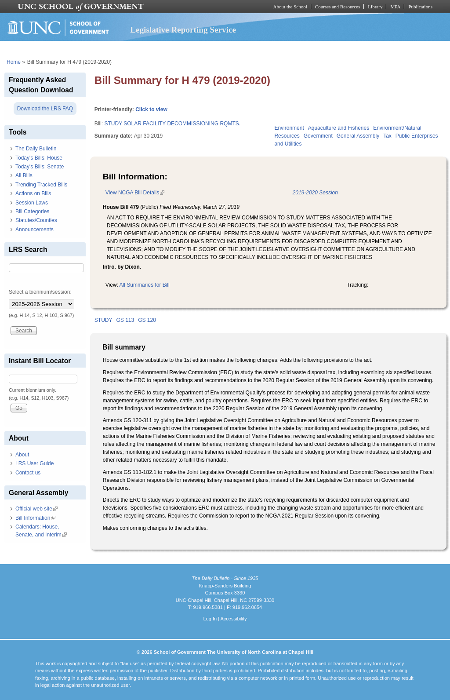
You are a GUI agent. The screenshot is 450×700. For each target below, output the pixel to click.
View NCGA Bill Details (134, 193)
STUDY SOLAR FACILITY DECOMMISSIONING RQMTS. (172, 123)
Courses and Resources (337, 6)
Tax (387, 136)
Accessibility (233, 618)
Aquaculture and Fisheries (338, 128)
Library (375, 6)
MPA (395, 6)
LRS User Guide (34, 463)
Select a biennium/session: (40, 292)
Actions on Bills (33, 193)
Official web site (36, 509)
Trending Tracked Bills (41, 185)
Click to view (151, 109)
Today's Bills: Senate (39, 167)
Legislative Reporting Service (183, 29)
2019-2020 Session (315, 193)
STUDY (103, 320)
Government (318, 136)
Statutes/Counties (36, 220)
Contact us (27, 473)
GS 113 (125, 320)
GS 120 (147, 320)
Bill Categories (32, 211)
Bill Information (35, 518)
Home (14, 62)
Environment (289, 128)
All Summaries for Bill (145, 285)
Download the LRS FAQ (45, 109)
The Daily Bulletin (35, 149)
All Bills (24, 175)
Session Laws (31, 203)
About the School (290, 6)
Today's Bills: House (38, 158)
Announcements (34, 229)
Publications (420, 6)
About (22, 455)
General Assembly (358, 136)
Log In (210, 618)
